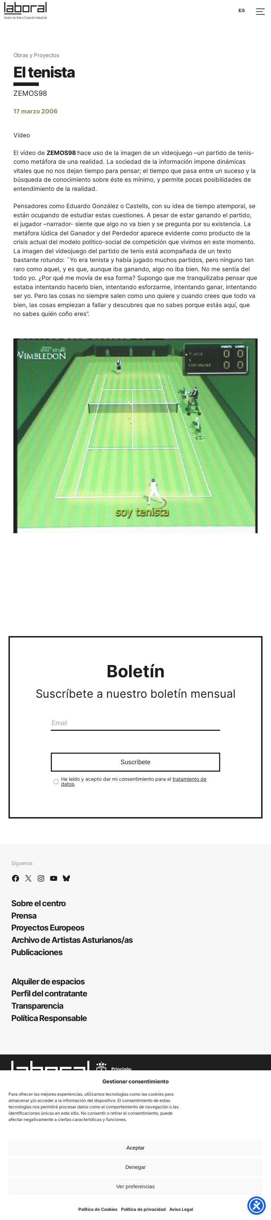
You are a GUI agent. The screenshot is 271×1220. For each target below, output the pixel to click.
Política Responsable (49, 1018)
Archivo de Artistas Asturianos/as (72, 940)
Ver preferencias (135, 1186)
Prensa (23, 915)
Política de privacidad (143, 1209)
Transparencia (37, 1005)
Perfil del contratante (49, 993)
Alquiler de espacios (48, 981)
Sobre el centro (38, 903)
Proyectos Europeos (47, 927)
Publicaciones (36, 952)
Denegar (135, 1167)
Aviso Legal (181, 1209)
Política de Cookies (98, 1209)
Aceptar (135, 1148)
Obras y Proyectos (36, 55)
